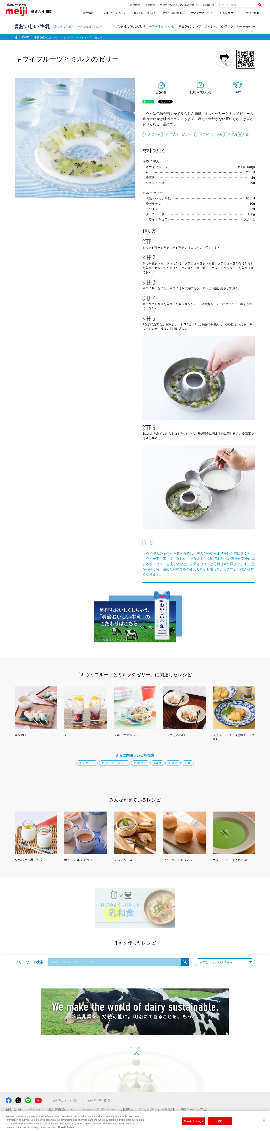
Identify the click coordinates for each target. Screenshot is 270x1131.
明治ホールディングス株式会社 (179, 4)
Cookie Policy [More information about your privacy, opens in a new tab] (66, 1127)
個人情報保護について (61, 1109)
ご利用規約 (126, 1109)
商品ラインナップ (190, 26)
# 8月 (218, 134)
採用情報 (135, 4)
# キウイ (203, 134)
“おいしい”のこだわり (131, 26)
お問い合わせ (13, 1109)
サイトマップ (35, 1109)
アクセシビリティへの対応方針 (157, 1109)
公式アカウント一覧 (65, 1100)
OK (220, 1121)
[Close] (264, 1120)
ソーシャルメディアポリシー (97, 1109)
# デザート (152, 134)
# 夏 (246, 134)
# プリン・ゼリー (178, 134)
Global (208, 4)
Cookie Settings (193, 1121)
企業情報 (150, 4)
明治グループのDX (193, 1109)
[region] (135, 1121)
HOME (25, 37)
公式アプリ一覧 (99, 1100)
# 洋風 (232, 134)
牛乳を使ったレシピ (161, 26)
